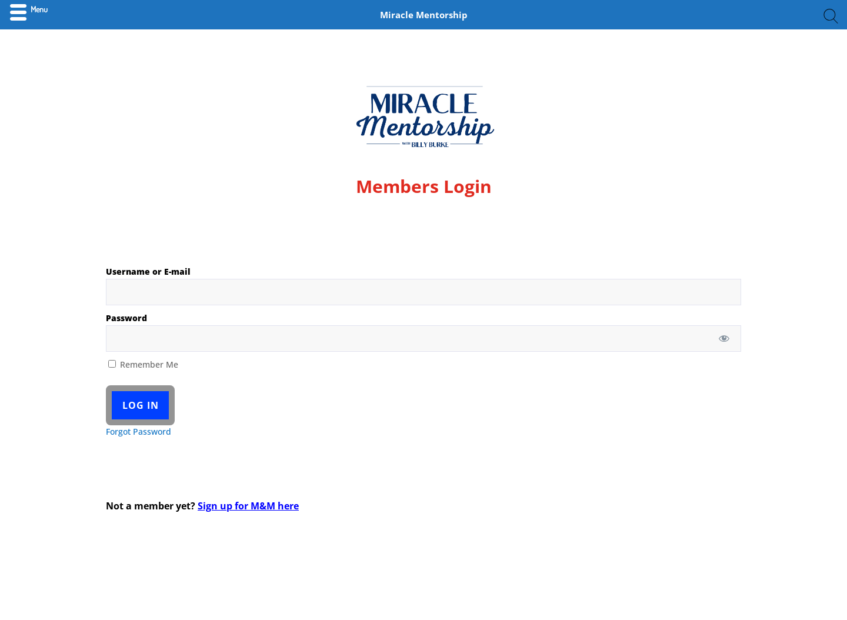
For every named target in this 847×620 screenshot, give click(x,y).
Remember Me (143, 364)
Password (126, 318)
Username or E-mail (148, 271)
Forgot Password (138, 431)
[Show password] (724, 338)
